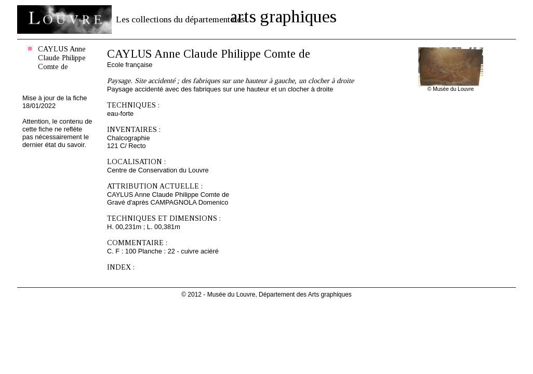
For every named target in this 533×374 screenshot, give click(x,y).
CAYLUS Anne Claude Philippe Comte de (62, 58)
